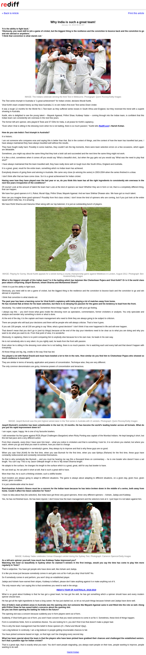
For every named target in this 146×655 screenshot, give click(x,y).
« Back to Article (10, 13)
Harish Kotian (73, 652)
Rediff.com (104, 126)
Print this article (136, 13)
